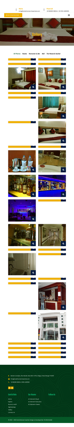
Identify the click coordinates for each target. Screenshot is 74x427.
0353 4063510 (26, 382)
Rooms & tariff (12, 404)
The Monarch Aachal (53, 54)
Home (34, 40)
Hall (43, 54)
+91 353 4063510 (64, 11)
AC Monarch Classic (34, 404)
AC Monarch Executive (34, 402)
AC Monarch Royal (33, 399)
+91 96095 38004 (52, 11)
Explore (10, 402)
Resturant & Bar (34, 54)
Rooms (24, 54)
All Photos (17, 54)
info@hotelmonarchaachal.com (29, 11)
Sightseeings (12, 407)
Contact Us (11, 412)
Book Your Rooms (13, 15)
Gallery (10, 410)
